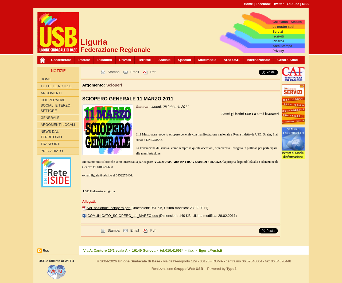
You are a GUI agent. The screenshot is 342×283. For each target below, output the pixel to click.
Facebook (263, 4)
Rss (46, 250)
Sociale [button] (164, 60)
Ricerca (278, 41)
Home (248, 4)
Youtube (293, 4)
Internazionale (258, 60)
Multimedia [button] (207, 60)
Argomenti (51, 93)
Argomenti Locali (58, 125)
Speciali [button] (184, 60)
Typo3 (231, 269)
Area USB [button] (232, 60)
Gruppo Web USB (188, 269)
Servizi (278, 31)
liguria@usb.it (210, 250)
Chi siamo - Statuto (287, 22)
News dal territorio (51, 134)
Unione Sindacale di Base (139, 261)
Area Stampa (282, 46)
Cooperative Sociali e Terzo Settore (55, 105)
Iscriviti (278, 36)
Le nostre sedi (283, 27)
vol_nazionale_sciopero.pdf (108, 208)
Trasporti (50, 144)
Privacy (278, 51)
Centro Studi (287, 60)
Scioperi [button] (114, 85)
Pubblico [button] (104, 60)
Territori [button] (144, 60)
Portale (84, 60)
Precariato (52, 151)
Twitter (279, 4)
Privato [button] (125, 60)
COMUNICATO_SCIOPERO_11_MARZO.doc (123, 216)
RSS (305, 4)
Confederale (61, 60)
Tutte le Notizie (56, 86)
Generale (50, 118)
